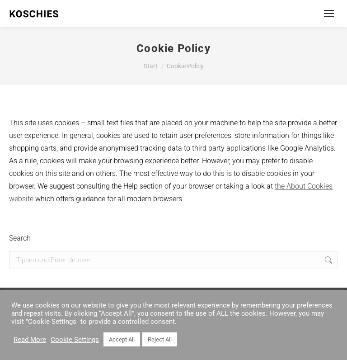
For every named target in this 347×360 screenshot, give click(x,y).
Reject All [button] (160, 339)
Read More (30, 340)
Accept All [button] (122, 339)
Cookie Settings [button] (75, 340)
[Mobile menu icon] (329, 14)
